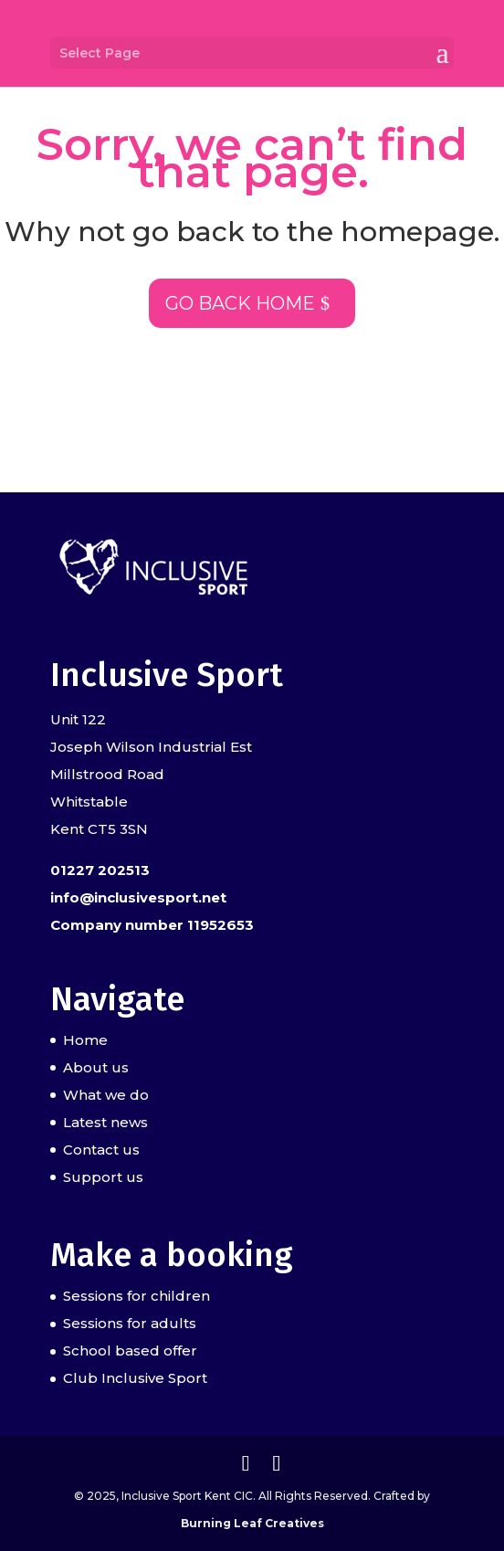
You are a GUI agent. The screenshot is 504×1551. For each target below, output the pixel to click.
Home (85, 1040)
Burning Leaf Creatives (252, 1523)
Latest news (105, 1122)
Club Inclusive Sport (135, 1378)
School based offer (130, 1350)
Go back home (240, 303)
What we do (106, 1094)
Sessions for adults (129, 1323)
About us (96, 1067)
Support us (103, 1177)
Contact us (101, 1149)
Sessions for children (136, 1295)
